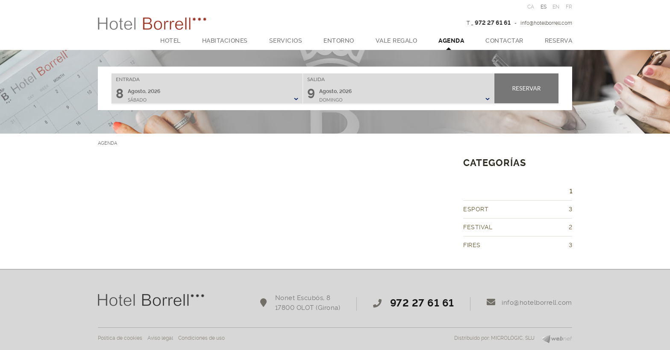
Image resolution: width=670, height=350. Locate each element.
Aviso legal (160, 338)
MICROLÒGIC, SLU (513, 338)
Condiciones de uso (201, 338)
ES (544, 7)
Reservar (526, 88)
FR (569, 7)
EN (556, 7)
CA (531, 7)
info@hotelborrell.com (546, 23)
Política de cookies (120, 338)
